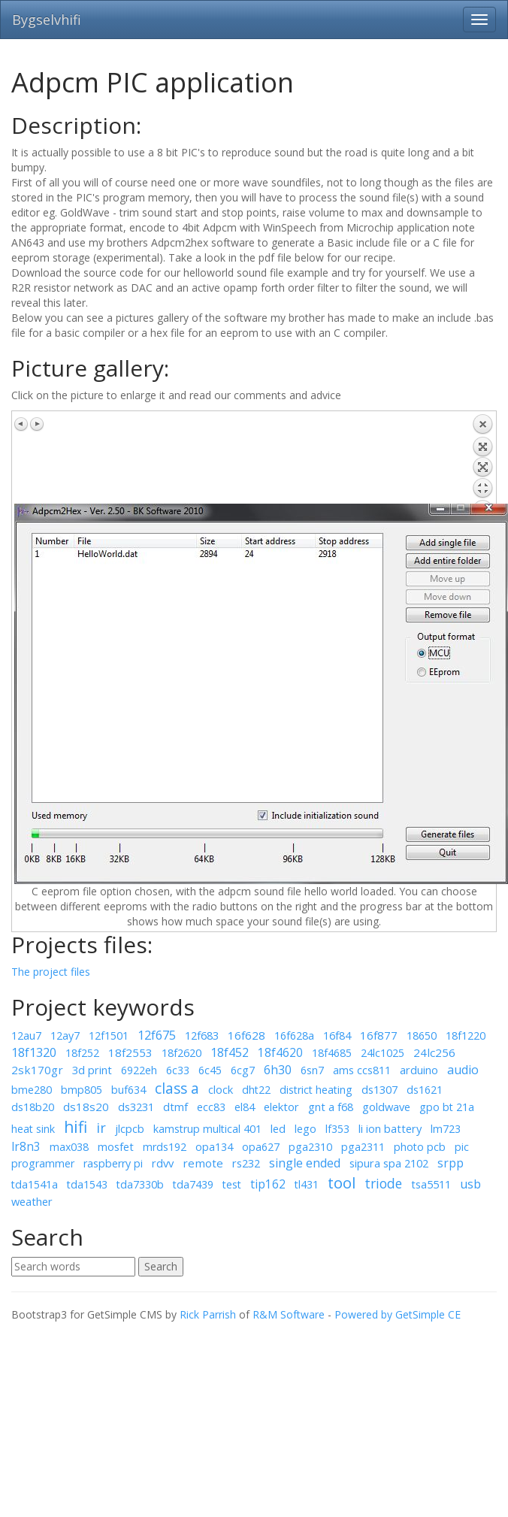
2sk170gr (37, 1069)
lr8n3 (26, 1146)
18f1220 (465, 1035)
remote (203, 1162)
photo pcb (420, 1147)
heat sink (33, 1129)
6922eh (139, 1070)
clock (220, 1089)
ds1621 (425, 1089)
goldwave (386, 1106)
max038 (69, 1147)
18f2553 (130, 1052)
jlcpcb (129, 1128)
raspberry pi (113, 1163)
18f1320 (33, 1052)
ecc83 (211, 1107)
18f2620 (181, 1052)
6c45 (210, 1070)
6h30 (278, 1069)
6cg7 (243, 1070)
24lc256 (434, 1052)
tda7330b (140, 1184)
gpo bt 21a (446, 1107)
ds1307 (379, 1089)
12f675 (157, 1035)
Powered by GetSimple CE (397, 1314)
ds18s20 (86, 1106)
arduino (419, 1069)
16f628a (294, 1035)
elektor (281, 1106)
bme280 (31, 1089)
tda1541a (34, 1184)
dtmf (175, 1106)
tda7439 (193, 1184)
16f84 (337, 1035)
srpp (450, 1163)
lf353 (337, 1129)
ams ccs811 (362, 1070)
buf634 (128, 1089)
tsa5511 (431, 1183)
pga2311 (363, 1147)
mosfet (116, 1146)
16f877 (379, 1035)
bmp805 (81, 1089)
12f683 (202, 1035)
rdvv (163, 1162)
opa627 (261, 1147)
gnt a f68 (330, 1106)
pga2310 (310, 1147)
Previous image (21, 423)
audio (463, 1069)
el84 (244, 1107)
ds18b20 (32, 1106)
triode (383, 1183)
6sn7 (312, 1070)
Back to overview (482, 458)
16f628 (246, 1035)
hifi (75, 1126)
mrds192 (164, 1147)
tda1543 (87, 1184)
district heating (316, 1089)
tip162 (268, 1184)
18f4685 (332, 1053)
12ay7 (65, 1035)
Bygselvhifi (46, 20)
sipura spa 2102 (388, 1162)
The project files (50, 971)
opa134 (214, 1147)
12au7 (26, 1035)
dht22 (256, 1089)
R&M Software (288, 1314)
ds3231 (136, 1106)
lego (305, 1129)
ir (101, 1128)
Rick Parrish (208, 1314)
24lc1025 (382, 1053)
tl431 (307, 1184)
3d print (92, 1069)
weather (32, 1201)
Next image (36, 423)
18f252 (82, 1053)
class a (177, 1088)
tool (341, 1182)
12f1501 (109, 1035)
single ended (304, 1163)
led (278, 1128)
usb (470, 1184)
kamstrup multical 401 (207, 1129)
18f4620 (280, 1052)
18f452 (229, 1052)
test (231, 1184)
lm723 (446, 1129)
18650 (422, 1035)
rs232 (246, 1162)
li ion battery (390, 1128)
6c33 (177, 1070)
